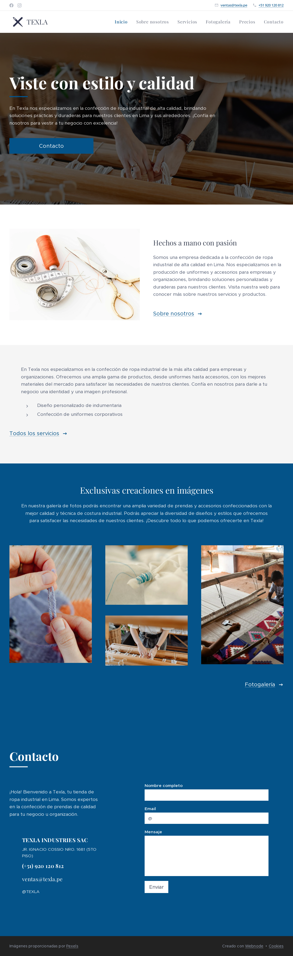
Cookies (276, 946)
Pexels (72, 946)
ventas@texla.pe (234, 5)
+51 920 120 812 (271, 5)
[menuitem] (122, 22)
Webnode (254, 946)
